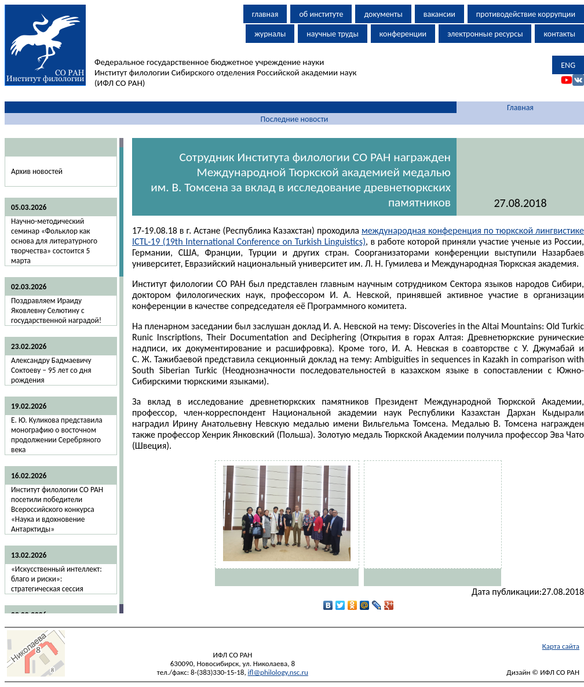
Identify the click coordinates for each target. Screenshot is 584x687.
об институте (321, 14)
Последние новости (295, 119)
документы (383, 14)
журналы (270, 34)
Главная (520, 107)
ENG (568, 65)
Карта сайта (560, 646)
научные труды (332, 34)
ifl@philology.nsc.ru (278, 672)
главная (265, 14)
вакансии (439, 14)
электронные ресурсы (485, 34)
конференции (402, 34)
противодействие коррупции (525, 14)
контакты (559, 34)
